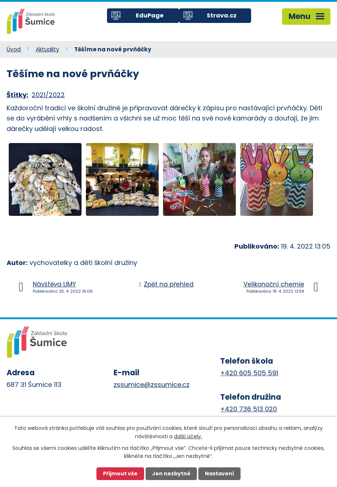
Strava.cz (222, 15)
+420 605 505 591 (249, 372)
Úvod (14, 49)
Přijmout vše (120, 473)
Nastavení (219, 473)
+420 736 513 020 (248, 408)
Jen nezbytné (171, 473)
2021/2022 (48, 94)
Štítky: (17, 94)
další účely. (188, 436)
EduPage (149, 15)
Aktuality (47, 49)
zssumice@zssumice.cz (152, 384)
